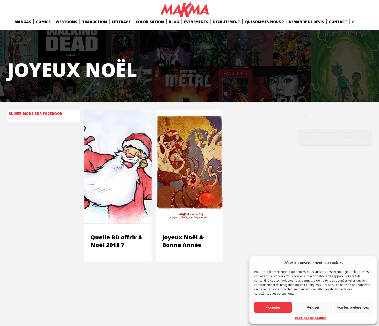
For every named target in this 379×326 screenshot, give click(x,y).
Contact (338, 21)
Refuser (313, 307)
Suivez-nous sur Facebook (35, 113)
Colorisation (150, 21)
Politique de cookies (311, 318)
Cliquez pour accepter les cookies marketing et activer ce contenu (335, 137)
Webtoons (66, 21)
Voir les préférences (353, 307)
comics (43, 21)
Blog (174, 21)
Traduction (94, 21)
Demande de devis (306, 21)
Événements (196, 21)
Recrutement (226, 21)
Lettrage (121, 21)
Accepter (273, 307)
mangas (23, 21)
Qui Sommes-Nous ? (264, 21)
